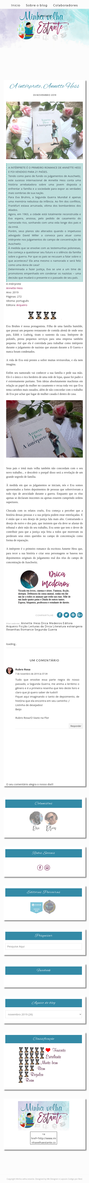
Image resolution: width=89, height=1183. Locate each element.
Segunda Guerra (46, 629)
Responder (75, 726)
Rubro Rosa (22, 669)
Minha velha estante (25, 1179)
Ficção (23, 626)
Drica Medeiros (51, 623)
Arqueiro (21, 305)
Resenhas (13, 629)
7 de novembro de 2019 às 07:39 (31, 673)
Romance (27, 629)
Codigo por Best (75, 1179)
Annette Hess (14, 288)
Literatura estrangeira (67, 626)
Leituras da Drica (40, 626)
